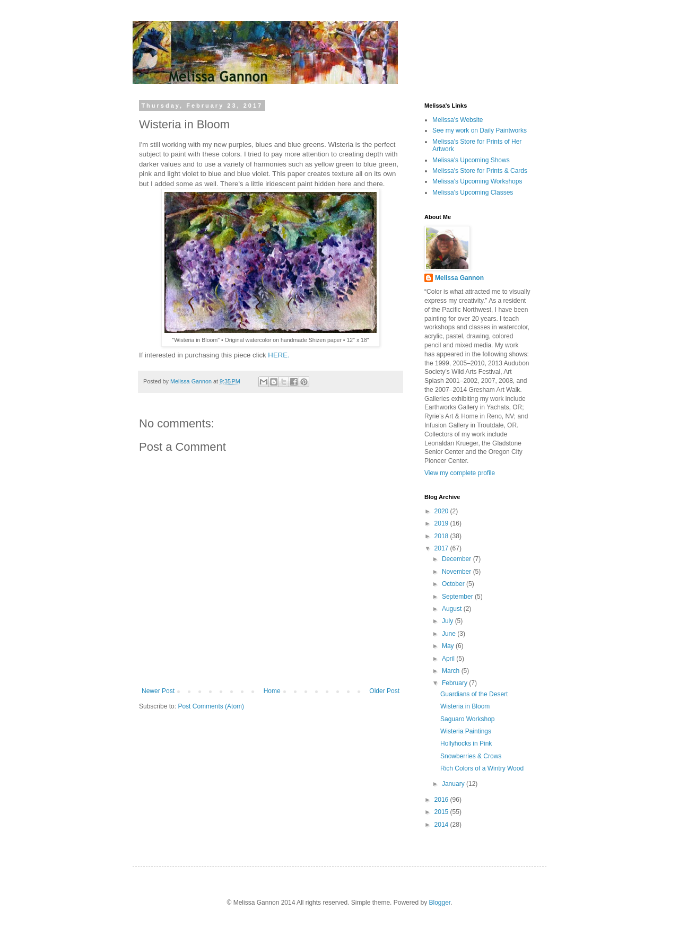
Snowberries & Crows (470, 756)
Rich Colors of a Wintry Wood (482, 768)
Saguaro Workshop (467, 719)
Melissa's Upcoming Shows (471, 160)
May (449, 646)
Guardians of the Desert (474, 694)
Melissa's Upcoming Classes (472, 192)
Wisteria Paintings (465, 731)
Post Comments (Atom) (211, 706)
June (449, 633)
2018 (442, 536)
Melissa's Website (457, 120)
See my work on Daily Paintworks (479, 130)
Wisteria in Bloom (465, 706)
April (449, 658)
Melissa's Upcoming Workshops (477, 181)
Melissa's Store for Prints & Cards (479, 170)
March (452, 671)
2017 (442, 548)
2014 (442, 824)
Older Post (384, 691)
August (453, 608)
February (455, 683)
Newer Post (158, 691)
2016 (442, 799)
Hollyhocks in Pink (466, 743)
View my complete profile (459, 473)
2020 (442, 511)
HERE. (278, 355)
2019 (442, 523)
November (457, 571)
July (448, 621)
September (458, 596)
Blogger (439, 902)
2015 (442, 812)
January (454, 783)
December (457, 559)
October (454, 584)
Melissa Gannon (459, 278)
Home (272, 691)
